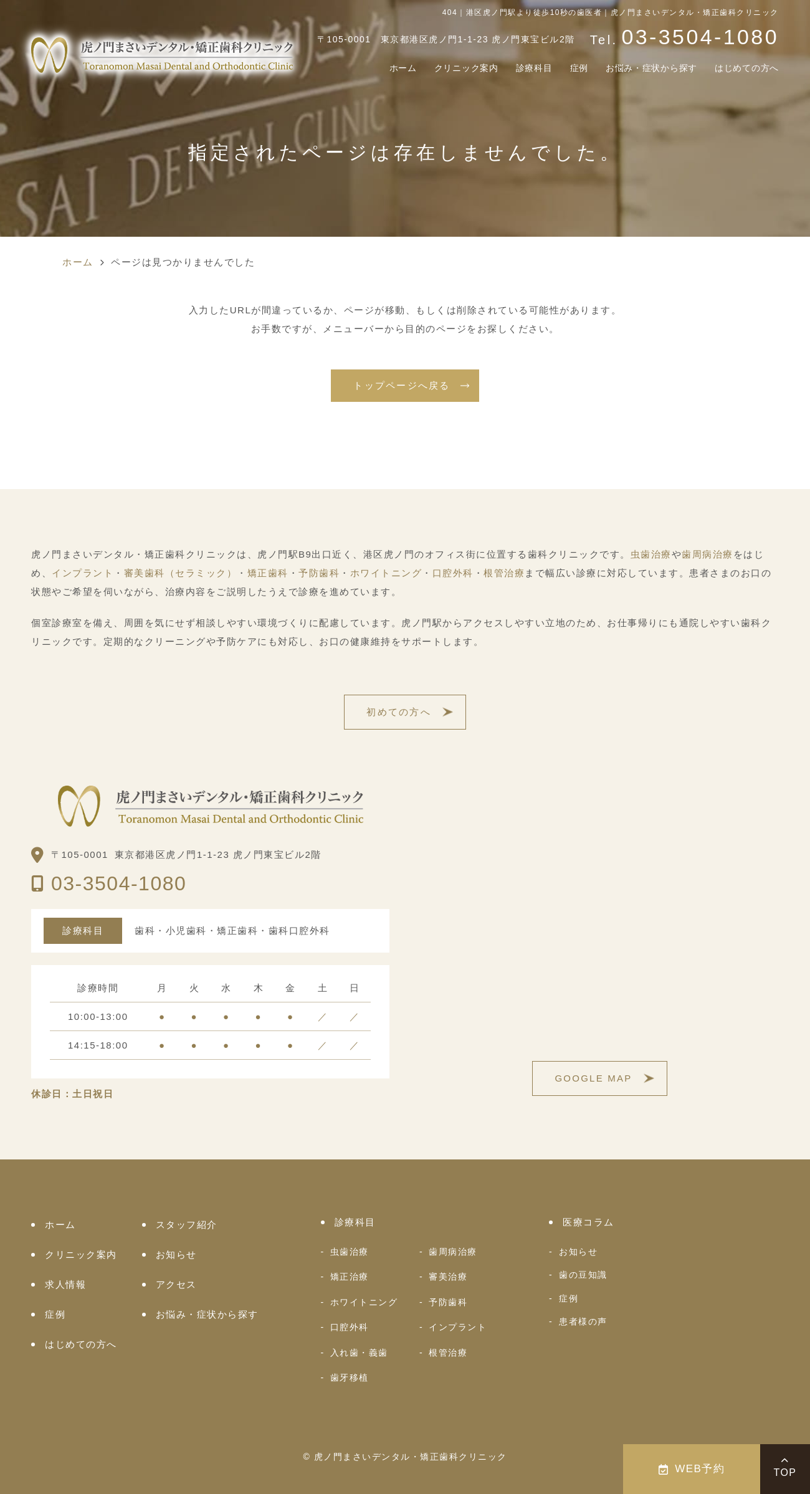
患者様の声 (583, 1321)
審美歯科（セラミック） (180, 573)
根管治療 (504, 573)
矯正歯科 (267, 573)
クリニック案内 (414, 69)
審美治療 (448, 1277)
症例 (544, 69)
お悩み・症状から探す (628, 69)
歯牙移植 (349, 1377)
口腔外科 (453, 573)
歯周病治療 (707, 554)
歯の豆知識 (583, 1275)
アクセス (176, 1284)
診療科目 (492, 69)
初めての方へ (398, 712)
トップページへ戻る (401, 385)
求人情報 (65, 1284)
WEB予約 (692, 1469)
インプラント (82, 573)
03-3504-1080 (118, 883)
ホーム (341, 69)
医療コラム (588, 1222)
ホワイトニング (386, 573)
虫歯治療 (651, 554)
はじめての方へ (740, 69)
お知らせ (176, 1254)
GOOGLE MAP (593, 1078)
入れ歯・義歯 (359, 1353)
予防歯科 (319, 573)
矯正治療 (349, 1277)
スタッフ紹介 (186, 1224)
